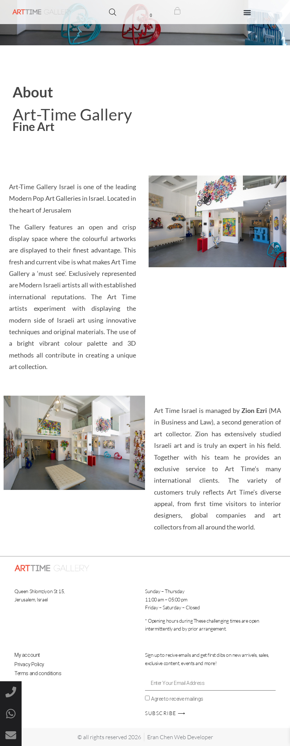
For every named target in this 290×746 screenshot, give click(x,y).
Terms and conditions (37, 673)
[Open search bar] (112, 12)
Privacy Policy (29, 664)
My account (27, 655)
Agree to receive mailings (177, 698)
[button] (247, 12)
